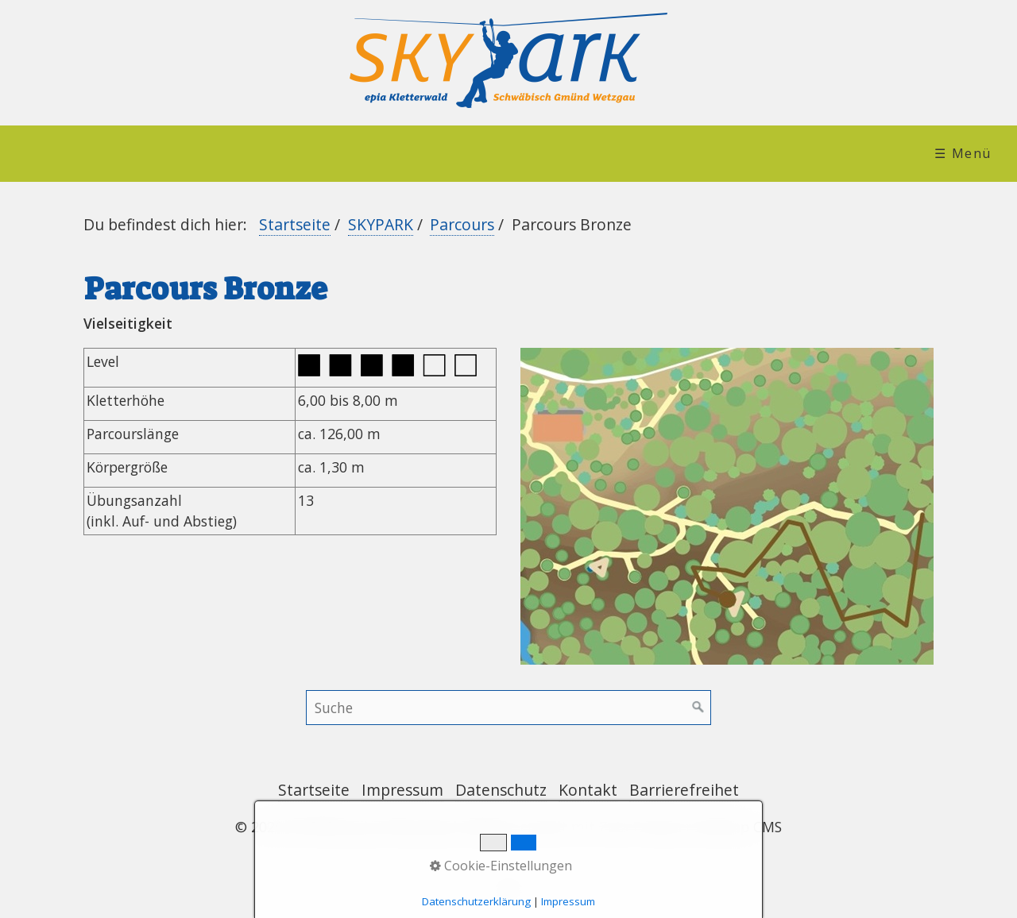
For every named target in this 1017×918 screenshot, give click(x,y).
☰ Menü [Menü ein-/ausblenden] (963, 153)
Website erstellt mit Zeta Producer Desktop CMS (623, 826)
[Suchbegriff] (508, 707)
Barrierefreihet (684, 789)
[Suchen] (698, 707)
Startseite (295, 224)
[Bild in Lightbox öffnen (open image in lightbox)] (727, 506)
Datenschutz (501, 789)
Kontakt (588, 789)
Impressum (402, 789)
